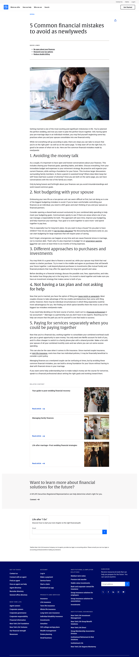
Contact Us (119, 2)
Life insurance (45, 602)
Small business (46, 638)
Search (47, 7)
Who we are (38, 7)
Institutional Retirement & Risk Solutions (82, 638)
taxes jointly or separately (89, 296)
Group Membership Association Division (83, 632)
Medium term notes (78, 576)
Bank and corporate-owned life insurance (82, 587)
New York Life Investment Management (80, 616)
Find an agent (15, 580)
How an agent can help (18, 584)
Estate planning (46, 634)
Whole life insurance (48, 609)
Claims (127, 2)
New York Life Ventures (18, 627)
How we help (27, 7)
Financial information (18, 620)
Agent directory (15, 588)
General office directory (18, 595)
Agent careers (15, 606)
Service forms (45, 580)
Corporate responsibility (19, 616)
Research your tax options (43, 52)
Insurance (44, 598)
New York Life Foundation (19, 623)
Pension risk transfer (78, 579)
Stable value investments (80, 583)
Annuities (43, 623)
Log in (42, 573)
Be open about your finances (44, 49)
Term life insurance (47, 606)
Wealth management (48, 631)
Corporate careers (16, 609)
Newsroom (14, 634)
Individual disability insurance (51, 616)
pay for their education (63, 231)
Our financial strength (18, 631)
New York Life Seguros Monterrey (83, 646)
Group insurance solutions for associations (82, 599)
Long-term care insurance (50, 613)
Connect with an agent (18, 577)
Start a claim (45, 584)
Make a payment (46, 577)
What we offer (15, 7)
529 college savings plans (50, 627)
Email (34, 528)
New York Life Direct (78, 627)
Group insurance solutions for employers (82, 593)
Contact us (14, 573)
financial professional (96, 312)
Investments (45, 620)
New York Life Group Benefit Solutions (81, 622)
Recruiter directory (17, 591)
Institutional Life (77, 643)
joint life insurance (39, 353)
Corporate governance (18, 613)
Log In (133, 2)
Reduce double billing (42, 54)
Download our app (47, 588)
